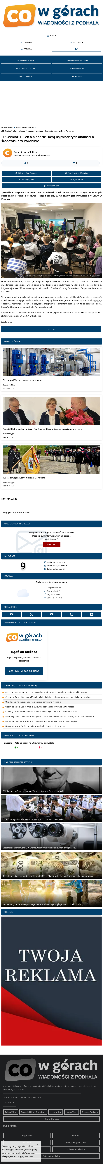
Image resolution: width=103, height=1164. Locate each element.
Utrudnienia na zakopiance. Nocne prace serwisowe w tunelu (33, 702)
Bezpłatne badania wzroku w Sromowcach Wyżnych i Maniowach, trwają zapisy (41, 721)
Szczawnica (55, 1112)
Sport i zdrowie (25, 77)
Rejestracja (76, 42)
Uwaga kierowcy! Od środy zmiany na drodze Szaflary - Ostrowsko (34, 726)
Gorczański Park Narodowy (33, 1112)
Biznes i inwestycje (77, 68)
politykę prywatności (23, 1156)
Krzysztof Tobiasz (29, 152)
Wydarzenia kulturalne (26, 68)
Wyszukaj (26, 49)
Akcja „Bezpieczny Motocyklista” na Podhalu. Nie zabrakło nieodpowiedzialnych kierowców (46, 692)
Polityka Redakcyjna (76, 1149)
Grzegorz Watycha (90, 1112)
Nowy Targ (71, 1112)
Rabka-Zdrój (10, 1112)
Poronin (51, 329)
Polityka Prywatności (76, 1142)
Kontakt (51, 544)
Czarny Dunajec (51, 1119)
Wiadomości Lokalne (25, 60)
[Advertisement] (51, 103)
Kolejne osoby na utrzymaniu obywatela (28, 746)
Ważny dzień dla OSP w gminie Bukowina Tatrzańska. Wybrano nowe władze (39, 706)
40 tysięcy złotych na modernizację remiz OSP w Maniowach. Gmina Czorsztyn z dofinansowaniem (49, 716)
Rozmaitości (77, 77)
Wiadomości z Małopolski (77, 60)
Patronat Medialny (51, 1156)
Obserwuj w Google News (24, 671)
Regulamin (27, 1135)
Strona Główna (7, 127)
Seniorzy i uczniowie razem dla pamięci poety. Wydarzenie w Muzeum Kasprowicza (43, 711)
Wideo (51, 36)
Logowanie (26, 42)
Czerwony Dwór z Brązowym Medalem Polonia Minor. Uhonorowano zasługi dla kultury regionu (48, 697)
